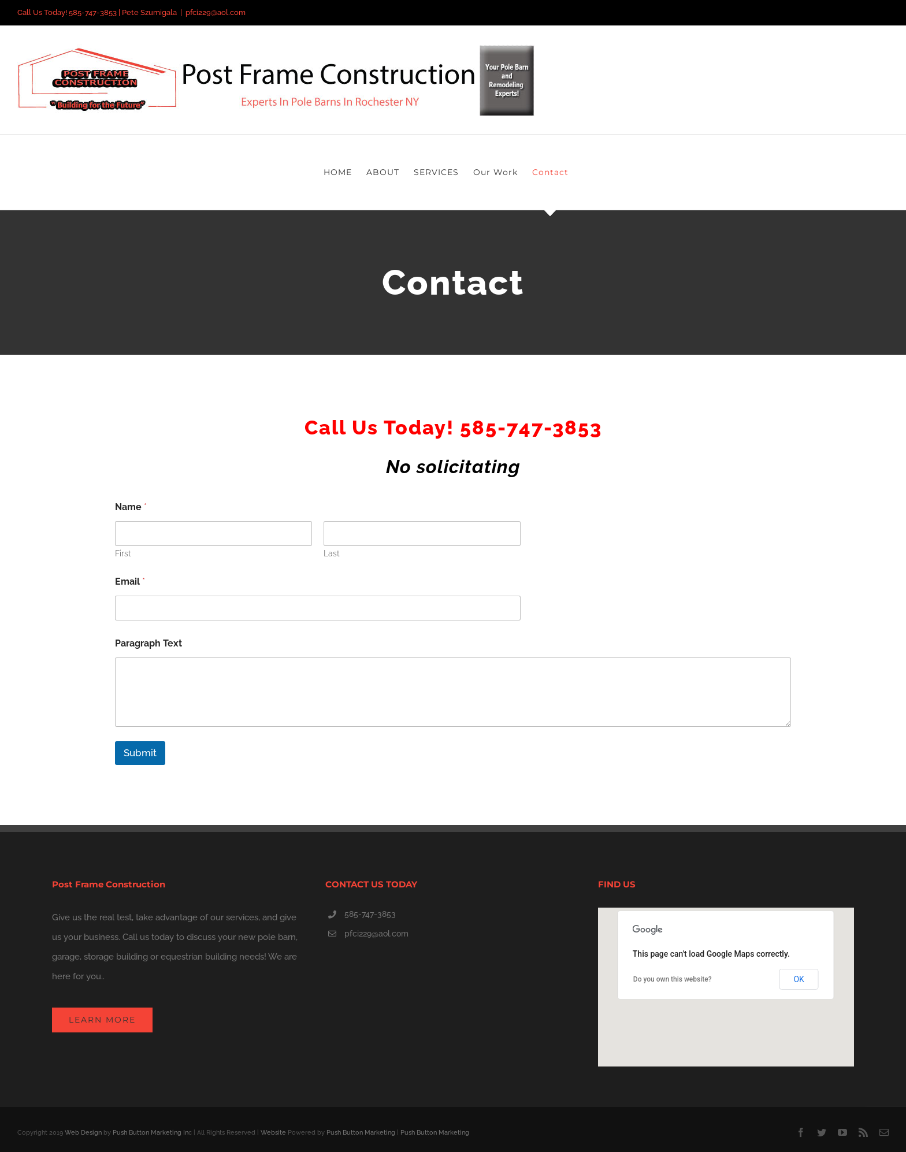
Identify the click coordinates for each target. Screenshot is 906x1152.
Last (332, 553)
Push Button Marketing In (150, 1132)
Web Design (83, 1132)
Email (130, 581)
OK (798, 979)
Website (273, 1132)
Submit (140, 753)
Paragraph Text (148, 643)
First (123, 553)
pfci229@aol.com (215, 12)
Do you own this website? (672, 979)
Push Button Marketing (360, 1132)
